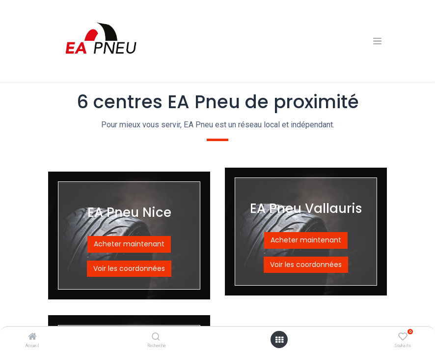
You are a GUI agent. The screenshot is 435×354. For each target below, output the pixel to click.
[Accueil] (32, 337)
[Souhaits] (402, 337)
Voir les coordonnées (129, 268)
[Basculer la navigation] (377, 41)
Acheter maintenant (129, 244)
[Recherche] (156, 337)
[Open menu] (279, 340)
